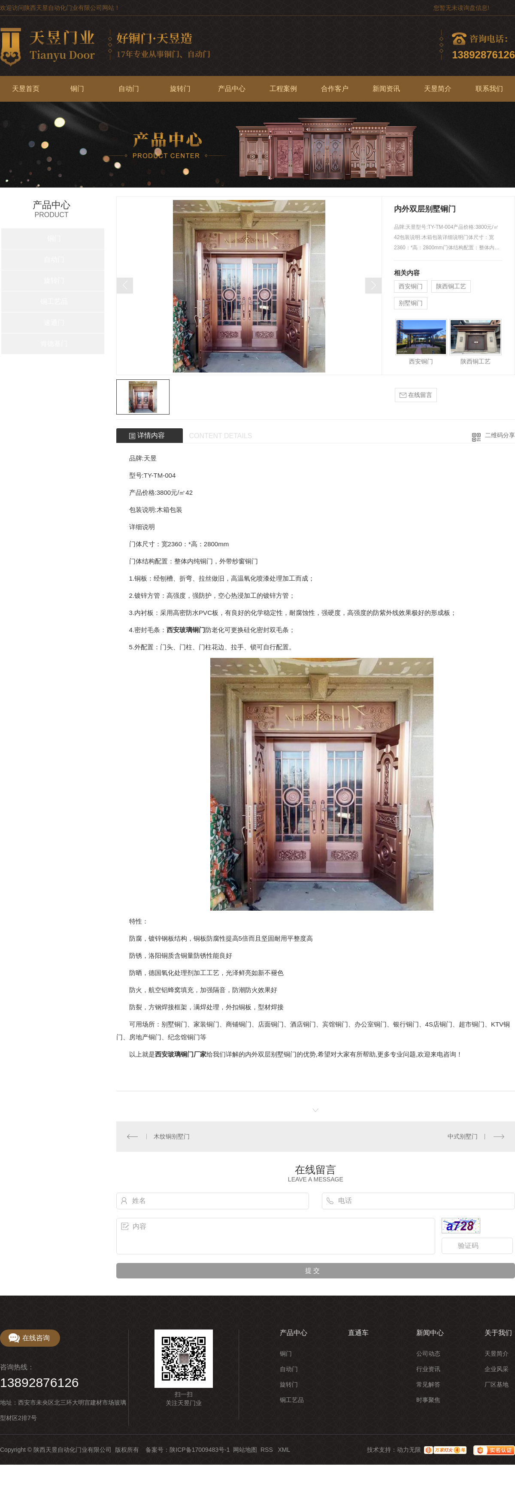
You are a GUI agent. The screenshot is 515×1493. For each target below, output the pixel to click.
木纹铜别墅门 (172, 1136)
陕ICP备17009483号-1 (200, 1449)
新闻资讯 (386, 88)
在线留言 (416, 395)
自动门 (128, 88)
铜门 (77, 88)
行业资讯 (428, 1369)
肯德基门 (54, 343)
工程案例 (283, 88)
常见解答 (428, 1384)
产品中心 (231, 88)
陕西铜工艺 (451, 286)
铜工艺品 (54, 301)
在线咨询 (36, 1338)
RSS (268, 1449)
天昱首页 (25, 88)
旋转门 (180, 88)
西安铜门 (411, 286)
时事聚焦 (428, 1399)
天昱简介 (437, 88)
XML (284, 1449)
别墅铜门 (411, 303)
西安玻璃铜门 (186, 629)
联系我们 (489, 88)
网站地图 (245, 1449)
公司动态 (428, 1353)
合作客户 (334, 88)
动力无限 (409, 1449)
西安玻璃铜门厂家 (180, 1054)
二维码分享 (500, 435)
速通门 (54, 322)
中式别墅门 (463, 1136)
